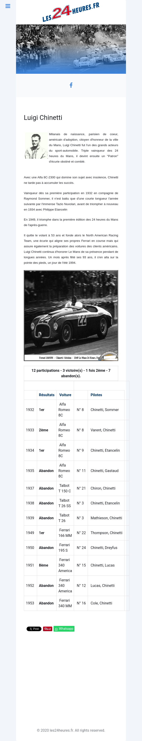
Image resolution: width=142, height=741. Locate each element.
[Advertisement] (71, 680)
